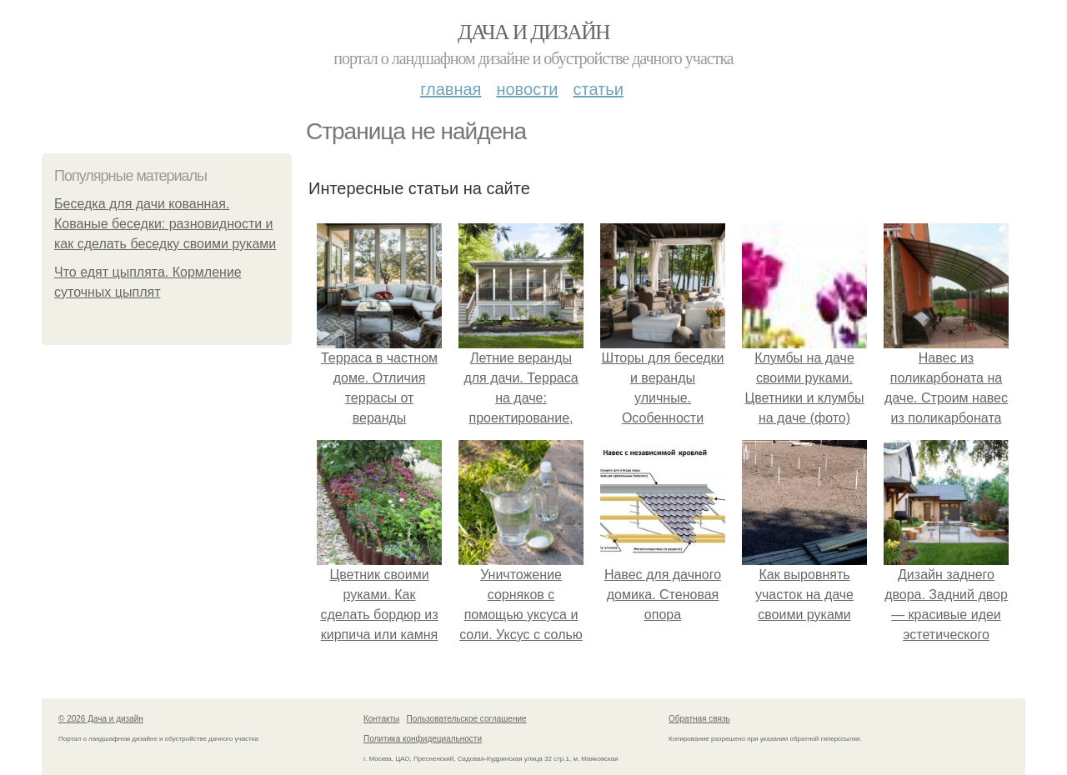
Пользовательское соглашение (467, 718)
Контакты (381, 718)
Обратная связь (699, 718)
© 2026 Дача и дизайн (100, 718)
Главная (450, 89)
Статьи (598, 89)
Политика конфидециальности (422, 738)
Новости (527, 89)
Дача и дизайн (533, 32)
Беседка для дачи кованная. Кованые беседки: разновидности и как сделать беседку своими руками (165, 224)
